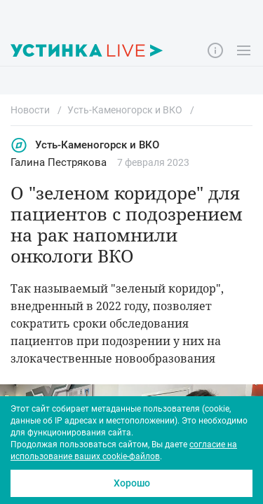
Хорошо (132, 483)
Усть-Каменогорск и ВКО (85, 145)
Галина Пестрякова (59, 162)
